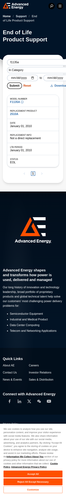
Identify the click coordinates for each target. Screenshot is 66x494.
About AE (9, 365)
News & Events (12, 379)
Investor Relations (40, 372)
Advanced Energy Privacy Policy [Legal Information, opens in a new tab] (29, 467)
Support (21, 16)
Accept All (33, 474)
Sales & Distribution (41, 379)
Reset (27, 85)
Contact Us (10, 372)
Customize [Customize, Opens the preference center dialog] (33, 489)
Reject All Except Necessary (33, 482)
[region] (33, 458)
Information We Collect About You (25, 456)
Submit (15, 85)
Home (7, 16)
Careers (34, 365)
